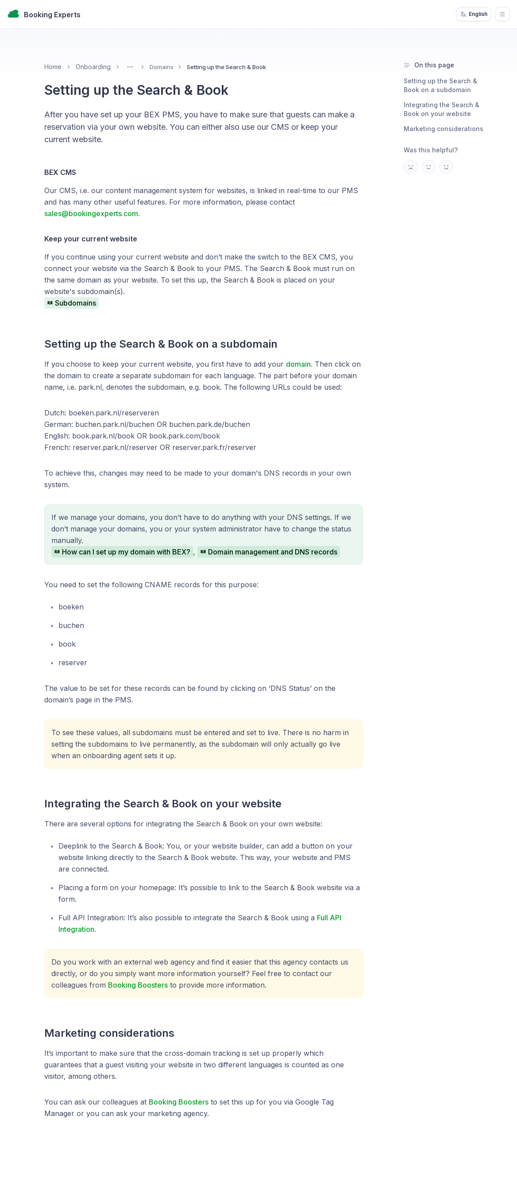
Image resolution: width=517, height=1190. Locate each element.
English (473, 14)
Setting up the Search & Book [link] (226, 66)
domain (298, 364)
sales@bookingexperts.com (91, 213)
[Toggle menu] (130, 67)
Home (53, 66)
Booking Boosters (138, 985)
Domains (162, 66)
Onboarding (93, 66)
